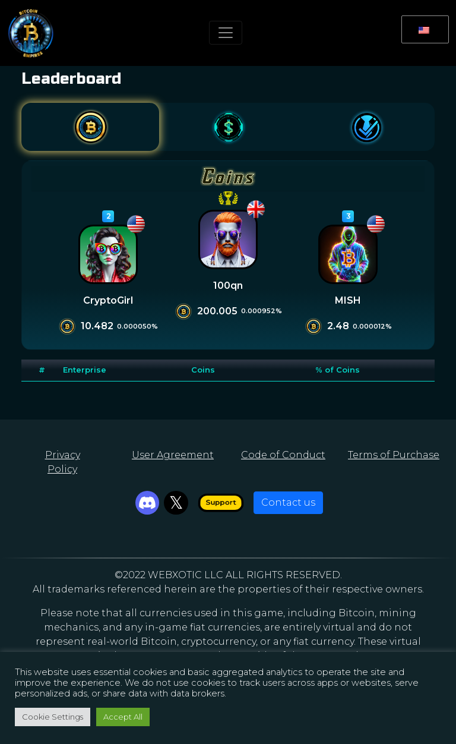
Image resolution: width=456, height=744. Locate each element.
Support (220, 502)
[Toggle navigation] (225, 33)
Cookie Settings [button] (52, 716)
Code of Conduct (283, 455)
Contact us (288, 502)
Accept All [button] (122, 716)
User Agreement (173, 455)
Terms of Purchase (393, 455)
